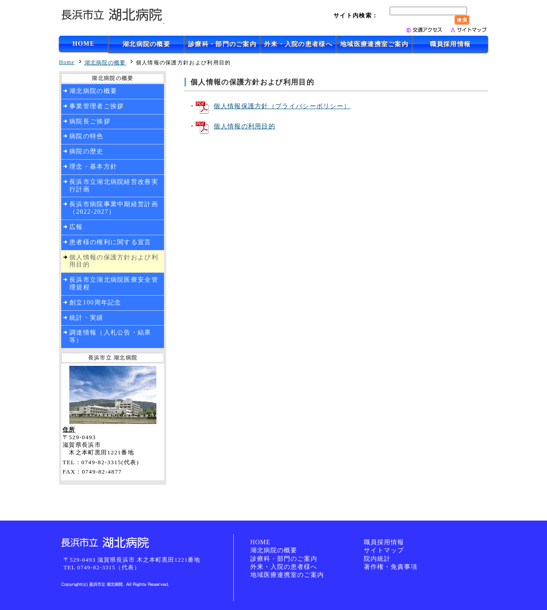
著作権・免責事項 (390, 566)
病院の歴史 (86, 151)
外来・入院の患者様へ (298, 44)
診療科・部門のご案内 (222, 44)
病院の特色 (86, 136)
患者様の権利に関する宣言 (110, 242)
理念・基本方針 (93, 166)
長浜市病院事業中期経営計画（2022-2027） (113, 208)
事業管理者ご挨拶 (96, 106)
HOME (83, 43)
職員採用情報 (450, 44)
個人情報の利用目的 (244, 126)
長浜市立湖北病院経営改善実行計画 (113, 185)
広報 (76, 227)
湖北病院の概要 (146, 44)
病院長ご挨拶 (89, 121)
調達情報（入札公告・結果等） (110, 336)
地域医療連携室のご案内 (287, 575)
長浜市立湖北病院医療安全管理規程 (113, 283)
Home (67, 62)
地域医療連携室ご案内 (374, 44)
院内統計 (377, 558)
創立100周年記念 (95, 302)
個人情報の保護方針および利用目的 (113, 261)
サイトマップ (384, 550)
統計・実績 (86, 317)
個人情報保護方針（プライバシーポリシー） (282, 106)
